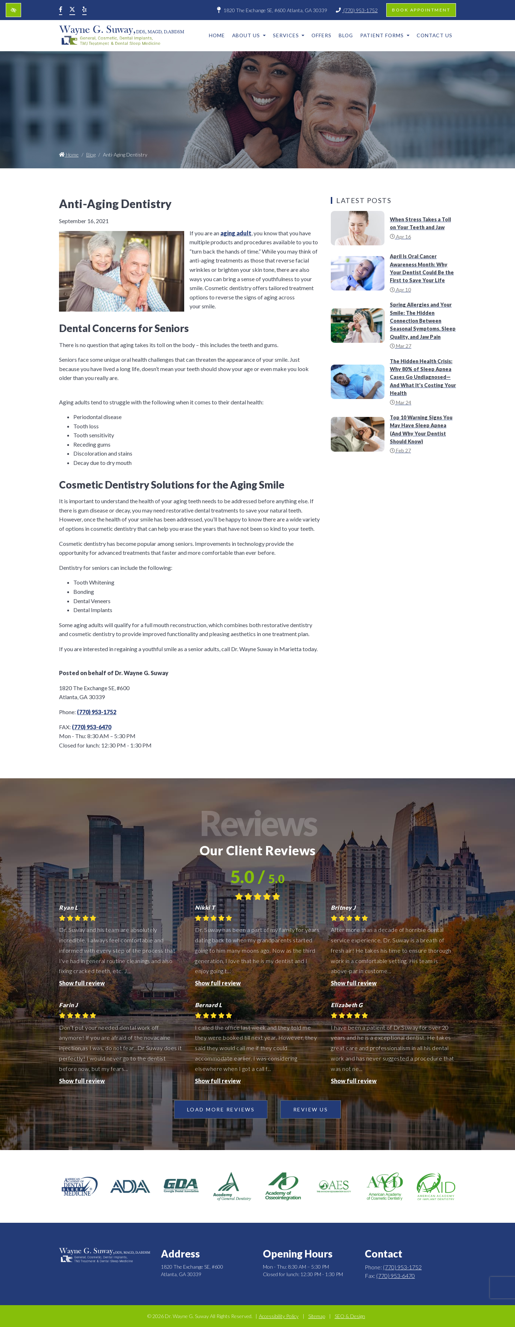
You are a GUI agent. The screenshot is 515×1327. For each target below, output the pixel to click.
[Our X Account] (72, 10)
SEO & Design (350, 1316)
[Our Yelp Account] (84, 10)
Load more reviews (221, 1109)
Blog (346, 35)
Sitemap (316, 1316)
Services (289, 35)
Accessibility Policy (279, 1316)
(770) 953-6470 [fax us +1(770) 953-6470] (91, 726)
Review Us (310, 1109)
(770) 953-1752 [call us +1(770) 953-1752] (357, 10)
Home (217, 35)
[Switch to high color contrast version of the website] (13, 10)
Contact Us (434, 35)
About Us (249, 35)
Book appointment (421, 10)
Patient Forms (384, 35)
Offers (322, 35)
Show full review (82, 983)
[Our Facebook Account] (60, 10)
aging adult (235, 233)
